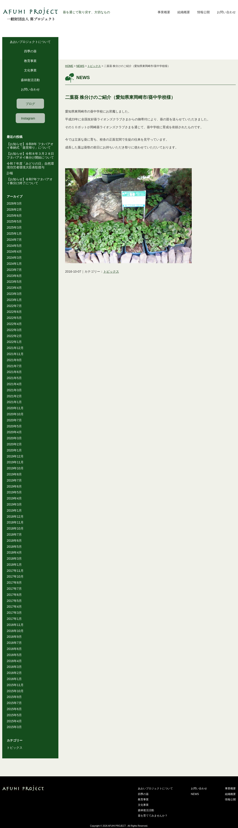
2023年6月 (14, 276)
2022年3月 (14, 330)
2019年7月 (14, 480)
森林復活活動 (30, 80)
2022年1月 (14, 342)
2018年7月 (14, 534)
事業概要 (164, 12)
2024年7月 (14, 239)
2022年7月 (14, 306)
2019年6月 (14, 486)
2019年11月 (15, 462)
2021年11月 (15, 354)
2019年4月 (14, 498)
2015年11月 (15, 685)
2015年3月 (14, 727)
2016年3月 (14, 667)
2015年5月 (14, 715)
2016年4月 (14, 661)
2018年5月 (14, 546)
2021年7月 (14, 366)
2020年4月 (14, 432)
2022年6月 (14, 312)
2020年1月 (14, 450)
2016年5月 (14, 655)
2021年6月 (14, 372)
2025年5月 (14, 221)
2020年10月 (15, 414)
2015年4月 (14, 721)
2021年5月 (14, 378)
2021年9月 (14, 360)
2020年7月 (14, 420)
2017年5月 (14, 601)
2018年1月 (14, 564)
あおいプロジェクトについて (30, 42)
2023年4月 (14, 287)
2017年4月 (14, 606)
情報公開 (203, 12)
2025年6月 (14, 215)
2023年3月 (14, 294)
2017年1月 (14, 618)
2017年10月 (15, 576)
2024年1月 (14, 263)
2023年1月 (14, 300)
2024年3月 (14, 257)
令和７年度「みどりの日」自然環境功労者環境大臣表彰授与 (30, 165)
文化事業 (30, 70)
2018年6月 (14, 540)
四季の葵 (30, 51)
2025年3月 (14, 227)
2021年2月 (14, 396)
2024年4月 (14, 251)
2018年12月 (15, 516)
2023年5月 (14, 281)
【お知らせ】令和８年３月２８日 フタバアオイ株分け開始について (32, 155)
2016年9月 (14, 636)
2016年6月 (14, 649)
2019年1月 (14, 510)
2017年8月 (14, 582)
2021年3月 (14, 390)
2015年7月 (14, 703)
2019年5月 (14, 492)
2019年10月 (15, 468)
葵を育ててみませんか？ (152, 815)
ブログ (30, 104)
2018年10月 (15, 528)
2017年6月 (14, 594)
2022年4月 (14, 324)
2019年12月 (15, 456)
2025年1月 (14, 233)
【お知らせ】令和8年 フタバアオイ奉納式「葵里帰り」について (30, 146)
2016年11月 (15, 625)
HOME (69, 66)
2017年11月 (15, 570)
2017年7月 (14, 588)
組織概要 (183, 12)
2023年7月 (14, 270)
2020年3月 (14, 438)
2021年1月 (14, 402)
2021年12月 (15, 348)
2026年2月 (14, 209)
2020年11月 (15, 408)
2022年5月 (14, 318)
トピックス (14, 747)
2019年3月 (14, 504)
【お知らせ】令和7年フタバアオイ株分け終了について (30, 181)
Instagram (28, 118)
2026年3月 (14, 203)
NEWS (80, 66)
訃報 (10, 173)
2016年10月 (15, 631)
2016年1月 (14, 679)
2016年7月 (14, 643)
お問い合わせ (226, 12)
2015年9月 (14, 697)
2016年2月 (14, 673)
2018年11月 (15, 522)
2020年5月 (14, 426)
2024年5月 (14, 245)
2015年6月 (14, 709)
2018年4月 (14, 552)
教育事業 (30, 61)
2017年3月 (14, 612)
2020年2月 (14, 444)
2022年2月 (14, 336)
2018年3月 (14, 558)
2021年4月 (14, 384)
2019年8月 (14, 474)
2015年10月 (15, 691)
